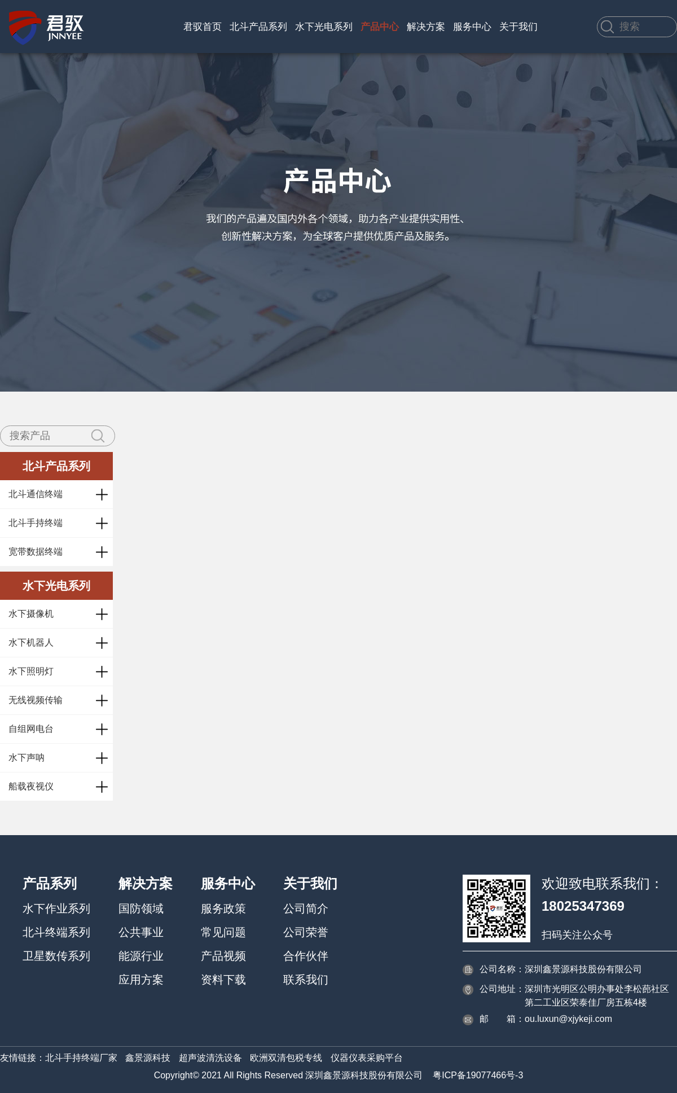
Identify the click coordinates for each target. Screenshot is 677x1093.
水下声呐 (26, 757)
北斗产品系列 (258, 26)
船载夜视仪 (31, 786)
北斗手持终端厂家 (81, 1058)
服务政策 (223, 908)
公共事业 (141, 932)
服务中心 (472, 26)
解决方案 (426, 26)
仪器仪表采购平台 (367, 1058)
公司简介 (305, 908)
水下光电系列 (324, 26)
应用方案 (141, 979)
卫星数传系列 (56, 956)
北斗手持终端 (35, 523)
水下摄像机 (31, 613)
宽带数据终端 (35, 551)
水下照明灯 (31, 671)
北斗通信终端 (35, 494)
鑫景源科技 (147, 1058)
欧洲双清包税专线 (286, 1058)
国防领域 (141, 908)
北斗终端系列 (56, 932)
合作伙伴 (305, 956)
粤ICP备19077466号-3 (478, 1075)
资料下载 (223, 979)
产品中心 (380, 26)
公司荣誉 (305, 932)
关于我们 (518, 26)
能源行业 (141, 956)
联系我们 (305, 979)
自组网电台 (31, 729)
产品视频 (223, 956)
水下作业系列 (56, 908)
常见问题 (223, 932)
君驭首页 (202, 26)
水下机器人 (31, 642)
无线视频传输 (35, 700)
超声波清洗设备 (210, 1058)
